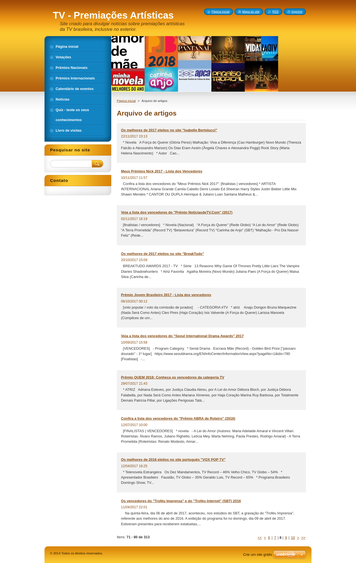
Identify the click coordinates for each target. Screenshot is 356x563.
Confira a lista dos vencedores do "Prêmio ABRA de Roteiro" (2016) (178, 418)
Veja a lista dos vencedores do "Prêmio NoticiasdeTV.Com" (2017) (177, 212)
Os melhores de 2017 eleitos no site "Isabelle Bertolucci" (169, 130)
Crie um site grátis (257, 554)
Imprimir (296, 11)
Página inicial (126, 100)
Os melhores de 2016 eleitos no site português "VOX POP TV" (173, 459)
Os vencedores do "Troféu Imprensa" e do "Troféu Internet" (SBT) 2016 (181, 501)
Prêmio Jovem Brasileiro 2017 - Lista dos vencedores (166, 295)
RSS (275, 11)
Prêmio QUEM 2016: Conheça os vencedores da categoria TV (172, 377)
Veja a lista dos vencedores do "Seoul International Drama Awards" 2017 (182, 336)
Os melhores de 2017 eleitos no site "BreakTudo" (162, 254)
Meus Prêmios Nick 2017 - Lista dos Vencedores (161, 171)
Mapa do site (250, 11)
